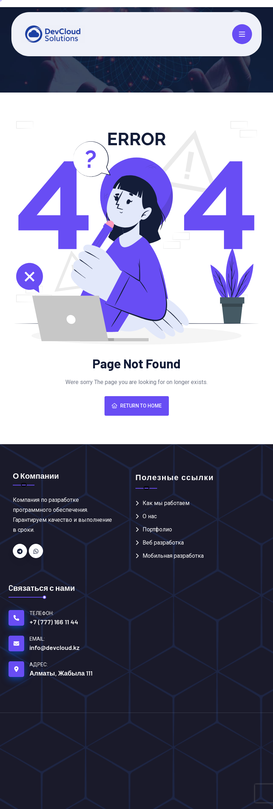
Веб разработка (163, 542)
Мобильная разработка (173, 555)
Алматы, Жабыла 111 (61, 673)
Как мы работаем (166, 503)
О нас (150, 516)
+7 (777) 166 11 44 (54, 622)
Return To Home (137, 406)
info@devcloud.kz (55, 647)
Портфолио (157, 529)
